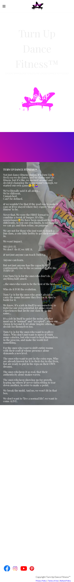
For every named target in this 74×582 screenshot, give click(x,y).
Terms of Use (53, 581)
